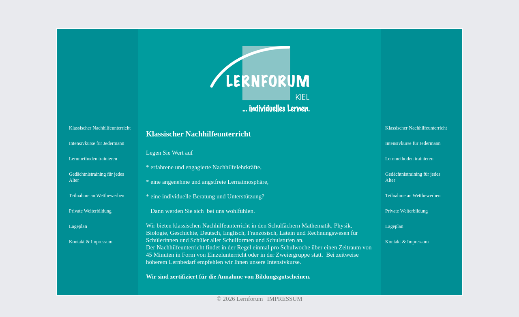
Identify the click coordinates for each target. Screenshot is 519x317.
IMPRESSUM (284, 299)
